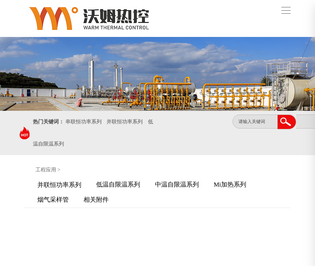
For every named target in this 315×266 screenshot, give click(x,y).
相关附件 (96, 199)
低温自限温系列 (118, 184)
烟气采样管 (53, 199)
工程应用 (45, 170)
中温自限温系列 (177, 184)
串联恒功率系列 (83, 122)
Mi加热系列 (230, 184)
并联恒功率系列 (124, 122)
